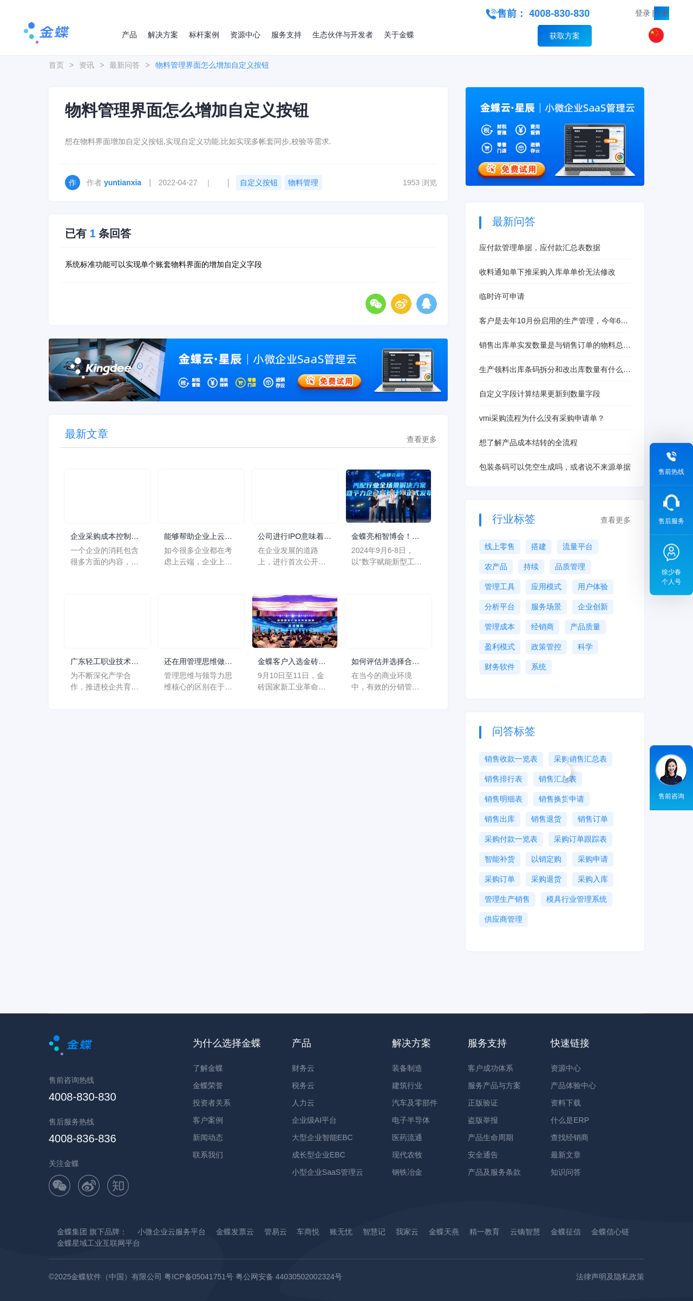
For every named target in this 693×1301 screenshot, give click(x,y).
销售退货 (546, 819)
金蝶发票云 (235, 1231)
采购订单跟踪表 (580, 839)
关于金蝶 (399, 34)
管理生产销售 (507, 899)
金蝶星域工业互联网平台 (98, 1243)
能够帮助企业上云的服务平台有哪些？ (198, 537)
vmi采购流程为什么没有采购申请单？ (542, 418)
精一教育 (484, 1231)
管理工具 (500, 586)
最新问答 (124, 65)
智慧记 (374, 1231)
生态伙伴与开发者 (342, 34)
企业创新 (593, 606)
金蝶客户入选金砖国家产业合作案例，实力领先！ (292, 662)
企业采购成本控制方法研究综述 (104, 537)
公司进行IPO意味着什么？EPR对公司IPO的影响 (294, 537)
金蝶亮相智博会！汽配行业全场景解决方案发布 (385, 537)
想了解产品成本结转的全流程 (528, 442)
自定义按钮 (259, 182)
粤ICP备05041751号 (198, 1276)
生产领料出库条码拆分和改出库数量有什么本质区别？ (555, 370)
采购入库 (593, 879)
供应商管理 (503, 919)
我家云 (407, 1231)
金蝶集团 (72, 1231)
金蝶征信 (566, 1231)
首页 (56, 65)
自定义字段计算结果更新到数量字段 (539, 393)
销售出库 (500, 819)
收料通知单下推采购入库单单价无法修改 (547, 272)
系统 (538, 666)
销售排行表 (503, 779)
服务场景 (546, 606)
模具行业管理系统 (576, 899)
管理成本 (500, 626)
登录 (642, 13)
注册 (661, 13)
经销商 (542, 626)
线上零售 (500, 546)
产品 (129, 34)
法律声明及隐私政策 (610, 1276)
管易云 (275, 1231)
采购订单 (500, 879)
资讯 (86, 65)
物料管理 (303, 182)
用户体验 (593, 586)
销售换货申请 (561, 799)
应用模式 (546, 586)
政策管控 (546, 646)
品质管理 (570, 566)
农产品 (496, 566)
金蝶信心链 (610, 1231)
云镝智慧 (525, 1231)
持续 (531, 566)
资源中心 (245, 34)
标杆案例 (204, 34)
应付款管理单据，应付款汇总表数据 (539, 247)
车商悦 (308, 1231)
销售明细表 (503, 799)
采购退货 (546, 879)
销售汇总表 (558, 779)
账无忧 (341, 1231)
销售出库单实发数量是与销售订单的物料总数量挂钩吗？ (555, 346)
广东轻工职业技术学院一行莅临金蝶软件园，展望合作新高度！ (104, 662)
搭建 (538, 546)
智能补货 (500, 859)
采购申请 (593, 859)
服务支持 (286, 34)
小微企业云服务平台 (172, 1231)
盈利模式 (500, 646)
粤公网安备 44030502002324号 (289, 1276)
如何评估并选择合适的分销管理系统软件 (385, 662)
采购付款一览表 (511, 839)
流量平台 (578, 546)
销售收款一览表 (511, 758)
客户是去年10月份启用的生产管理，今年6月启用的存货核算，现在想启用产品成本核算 (553, 321)
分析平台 (500, 606)
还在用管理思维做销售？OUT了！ (198, 662)
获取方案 (565, 35)
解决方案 (163, 34)
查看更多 (422, 439)
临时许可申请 (502, 296)
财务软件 (500, 666)
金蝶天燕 (444, 1231)
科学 (585, 646)
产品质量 (585, 626)
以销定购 (546, 859)
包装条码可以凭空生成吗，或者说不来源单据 (555, 467)
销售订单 (593, 819)
